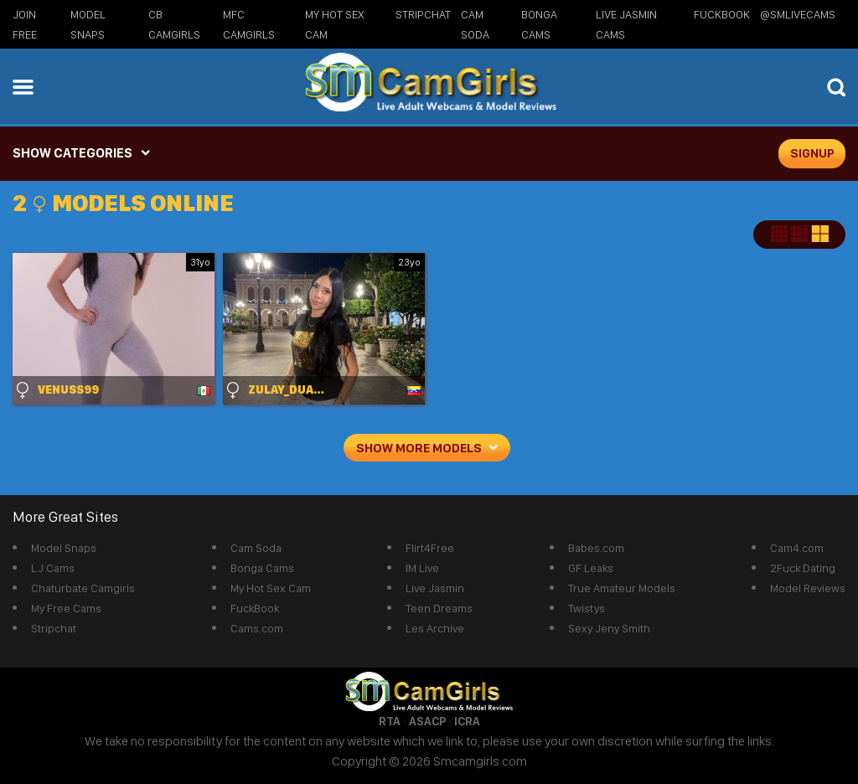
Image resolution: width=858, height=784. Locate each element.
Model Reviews (807, 588)
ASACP (427, 721)
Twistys (586, 608)
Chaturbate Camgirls (83, 588)
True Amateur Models (621, 588)
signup (812, 153)
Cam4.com (797, 547)
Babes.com (596, 547)
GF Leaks (590, 568)
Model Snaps (63, 547)
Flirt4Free (430, 547)
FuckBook (722, 14)
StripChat (423, 14)
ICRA (467, 721)
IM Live (422, 568)
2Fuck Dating (802, 568)
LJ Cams (53, 568)
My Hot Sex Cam (270, 588)
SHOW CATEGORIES (72, 153)
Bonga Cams (262, 568)
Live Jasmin (435, 588)
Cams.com (256, 628)
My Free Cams (66, 608)
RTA (390, 721)
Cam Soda (256, 547)
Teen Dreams (439, 608)
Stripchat (53, 628)
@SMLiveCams (797, 14)
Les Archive (435, 628)
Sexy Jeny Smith (609, 628)
